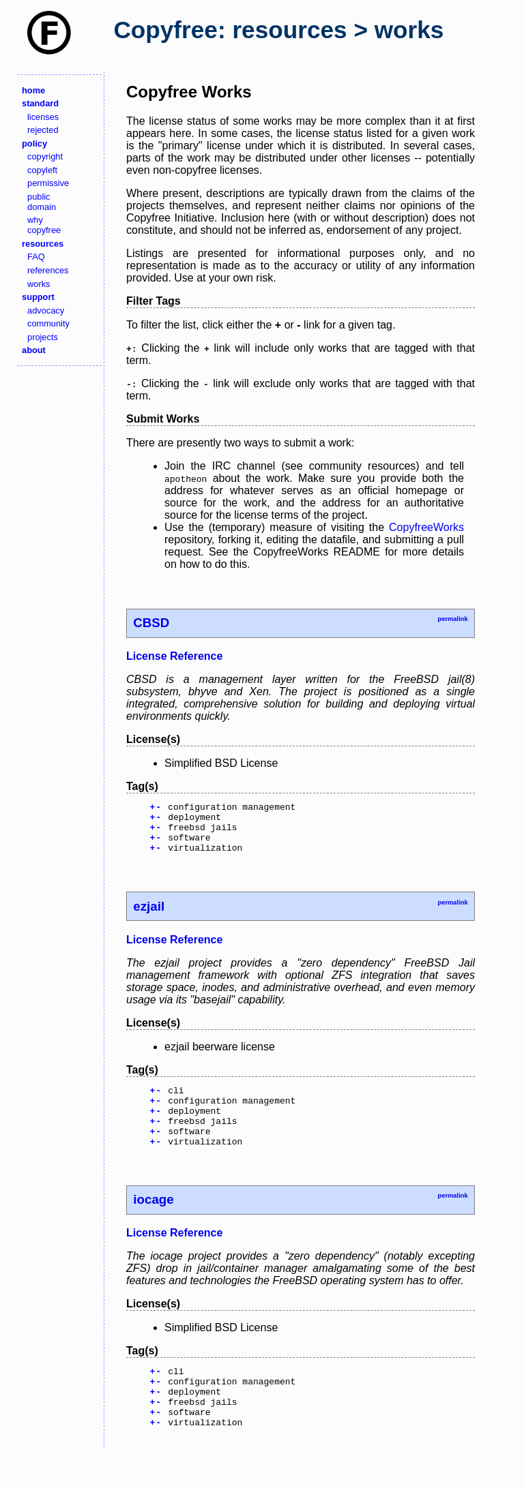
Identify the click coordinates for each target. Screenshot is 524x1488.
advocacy (45, 310)
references (47, 270)
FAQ (36, 257)
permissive (48, 183)
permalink (452, 619)
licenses (43, 117)
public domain (41, 202)
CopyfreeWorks (426, 527)
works (38, 284)
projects (42, 337)
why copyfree (44, 225)
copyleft (42, 170)
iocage (153, 1222)
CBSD (151, 623)
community (48, 323)
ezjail (148, 916)
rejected (43, 130)
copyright (45, 156)
